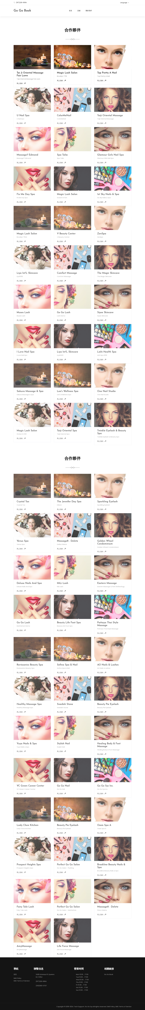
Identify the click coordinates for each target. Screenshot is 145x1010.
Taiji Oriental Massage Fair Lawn (28, 79)
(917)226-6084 (21, 3)
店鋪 (78, 11)
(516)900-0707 (41, 986)
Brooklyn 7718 (62, 76)
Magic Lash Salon (67, 73)
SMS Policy (17, 978)
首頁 (70, 11)
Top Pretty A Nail (107, 73)
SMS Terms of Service (22, 981)
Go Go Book (108, 974)
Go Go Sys (89, 1006)
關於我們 (89, 11)
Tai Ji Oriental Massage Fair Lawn (30, 74)
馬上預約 (21, 83)
